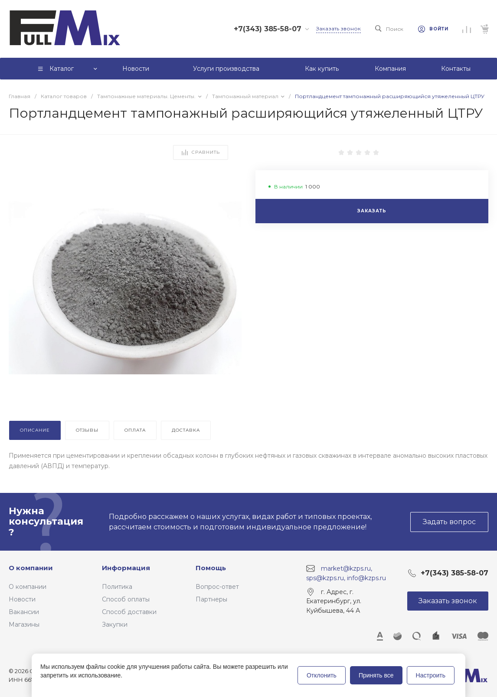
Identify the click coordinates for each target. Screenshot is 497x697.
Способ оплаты (126, 599)
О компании (31, 568)
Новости (22, 599)
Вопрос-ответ (217, 587)
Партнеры (211, 599)
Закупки (115, 624)
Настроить (430, 675)
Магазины (24, 624)
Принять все (376, 675)
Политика (117, 587)
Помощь (211, 568)
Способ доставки (129, 612)
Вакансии (24, 612)
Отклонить (322, 675)
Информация (126, 568)
